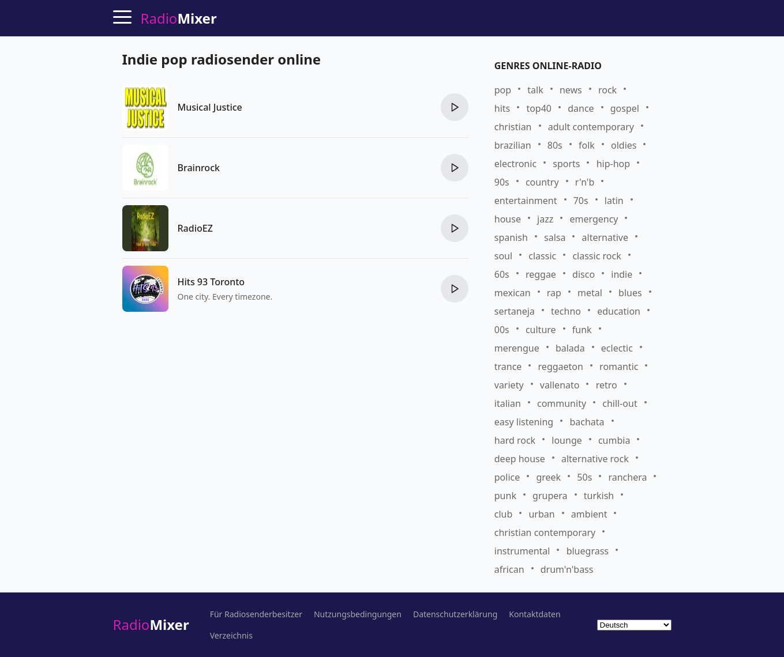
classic (542, 256)
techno (566, 311)
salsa (554, 237)
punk (505, 495)
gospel (624, 108)
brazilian (512, 145)
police (507, 477)
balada (570, 348)
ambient (589, 514)
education (618, 311)
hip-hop (613, 163)
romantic (618, 366)
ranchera (627, 477)
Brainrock (199, 167)
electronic (515, 163)
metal (589, 292)
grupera (549, 495)
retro (606, 385)
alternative (605, 237)
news (571, 90)
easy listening (523, 422)
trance (508, 366)
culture (541, 329)
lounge (567, 440)
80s (554, 145)
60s (501, 274)
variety (509, 385)
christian (513, 126)
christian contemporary (544, 532)
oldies (623, 145)
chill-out (619, 403)
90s (501, 182)
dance (581, 108)
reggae (541, 274)
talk (535, 90)
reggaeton (560, 366)
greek (548, 477)
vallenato (560, 385)
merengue (516, 348)
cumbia (614, 440)
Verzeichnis (231, 635)
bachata (586, 422)
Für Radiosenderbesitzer (256, 614)
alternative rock (595, 458)
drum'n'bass (567, 569)
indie (621, 274)
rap (554, 292)
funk (582, 329)
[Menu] (122, 16)
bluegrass (588, 551)
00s (501, 329)
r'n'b (585, 182)
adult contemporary (591, 126)
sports (566, 163)
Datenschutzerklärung (455, 614)
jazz (545, 219)
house (507, 219)
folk (587, 145)
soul (503, 256)
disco (583, 274)
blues (630, 292)
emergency (593, 219)
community (561, 403)
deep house (519, 458)
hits (502, 108)
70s (580, 200)
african (509, 569)
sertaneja (514, 311)
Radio (151, 624)
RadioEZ (195, 228)
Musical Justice (210, 107)
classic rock (596, 256)
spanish (511, 237)
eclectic (617, 348)
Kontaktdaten (534, 614)
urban (541, 514)
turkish (599, 495)
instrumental (522, 551)
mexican (512, 292)
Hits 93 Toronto (211, 281)
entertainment (525, 200)
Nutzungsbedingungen (358, 614)
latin (614, 200)
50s (584, 477)
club (503, 514)
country (542, 182)
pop (502, 90)
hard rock (514, 440)
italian (507, 403)
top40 (539, 108)
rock (607, 90)
